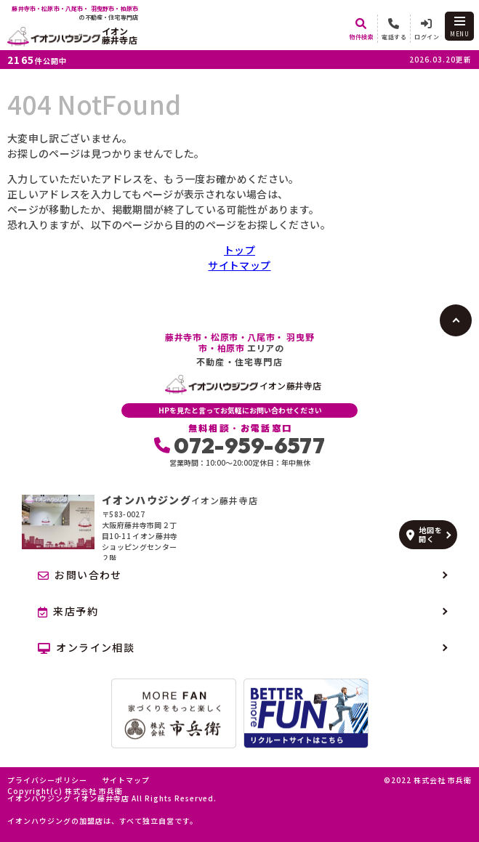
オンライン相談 (86, 647)
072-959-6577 (239, 445)
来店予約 (68, 611)
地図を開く (424, 534)
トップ (239, 250)
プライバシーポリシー (47, 780)
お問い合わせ (80, 574)
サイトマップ (239, 265)
